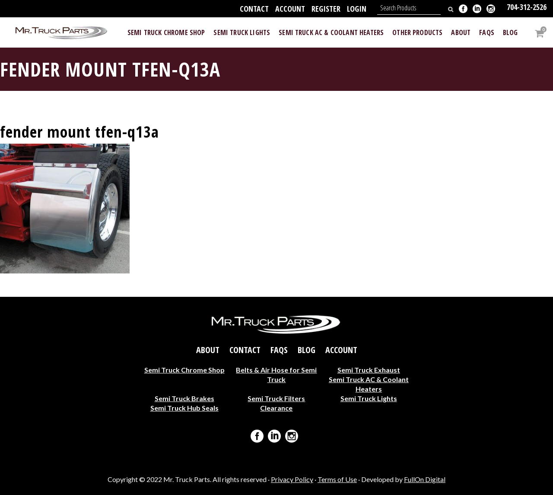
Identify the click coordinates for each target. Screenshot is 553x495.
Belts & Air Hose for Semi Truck (276, 374)
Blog (306, 349)
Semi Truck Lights (368, 398)
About (207, 349)
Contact (254, 8)
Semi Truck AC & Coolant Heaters (369, 383)
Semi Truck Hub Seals (184, 407)
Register (325, 8)
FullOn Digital (424, 479)
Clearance (276, 407)
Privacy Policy (292, 479)
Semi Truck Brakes (184, 398)
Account (290, 8)
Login (356, 8)
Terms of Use (337, 479)
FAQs (279, 349)
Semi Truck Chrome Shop (184, 369)
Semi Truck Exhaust (368, 369)
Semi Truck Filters (276, 398)
